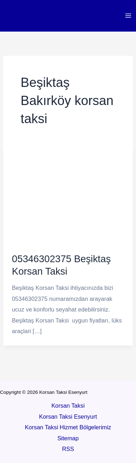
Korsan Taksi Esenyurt (68, 416)
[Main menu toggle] (128, 16)
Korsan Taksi (68, 405)
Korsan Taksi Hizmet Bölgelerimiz (68, 427)
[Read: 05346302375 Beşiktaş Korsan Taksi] (68, 194)
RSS (68, 449)
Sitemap (67, 438)
